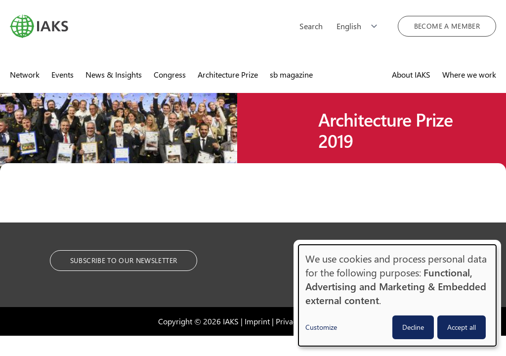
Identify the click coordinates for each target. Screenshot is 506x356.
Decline (413, 327)
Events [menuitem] (62, 74)
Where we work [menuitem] (469, 74)
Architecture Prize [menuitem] (228, 74)
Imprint (257, 321)
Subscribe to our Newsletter (123, 260)
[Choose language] (360, 26)
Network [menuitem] (25, 74)
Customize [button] (321, 327)
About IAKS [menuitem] (411, 74)
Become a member (447, 26)
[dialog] (397, 295)
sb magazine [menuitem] (291, 74)
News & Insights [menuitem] (113, 74)
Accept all (461, 327)
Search (311, 26)
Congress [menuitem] (170, 74)
